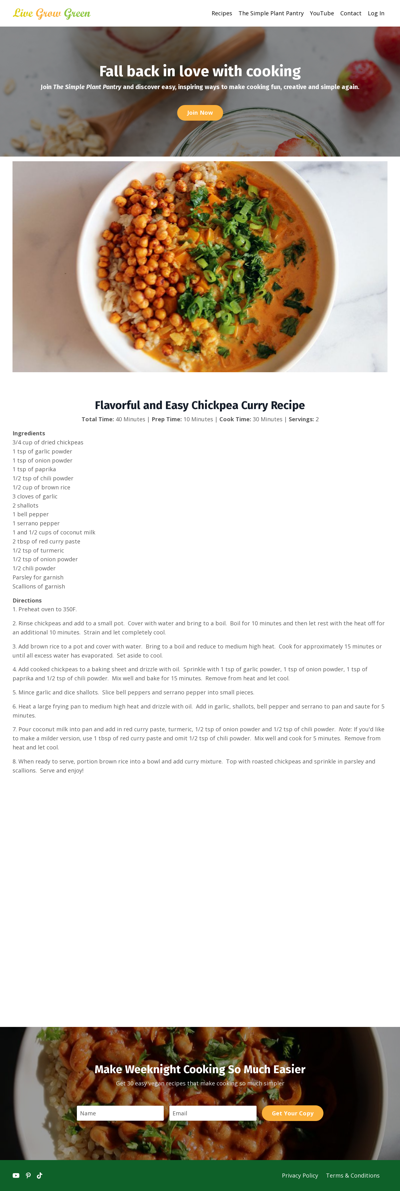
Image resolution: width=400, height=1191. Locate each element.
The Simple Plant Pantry (271, 13)
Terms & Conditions (353, 1175)
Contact (351, 13)
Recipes (222, 13)
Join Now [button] (200, 112)
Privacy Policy (301, 1175)
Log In (376, 13)
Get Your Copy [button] (292, 1113)
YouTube (322, 13)
